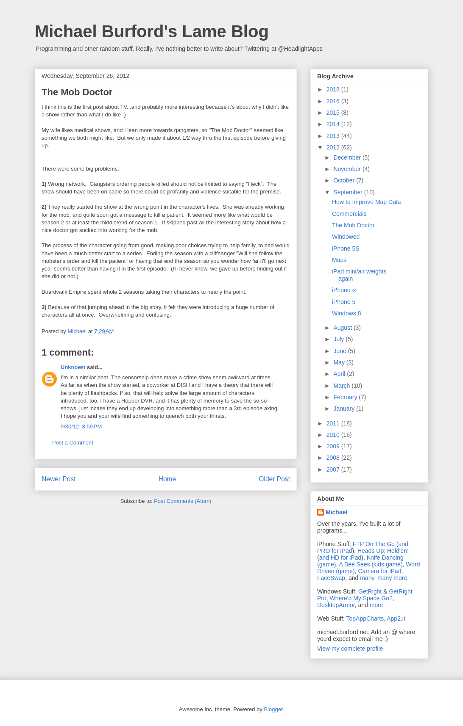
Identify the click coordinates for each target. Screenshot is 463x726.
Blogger (273, 709)
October (344, 180)
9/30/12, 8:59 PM (81, 426)
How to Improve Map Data (366, 202)
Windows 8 (346, 313)
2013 (333, 136)
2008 (333, 457)
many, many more (383, 577)
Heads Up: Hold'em (383, 550)
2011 (333, 423)
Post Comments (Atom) (182, 501)
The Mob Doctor (353, 225)
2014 (333, 124)
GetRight (370, 591)
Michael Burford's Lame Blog (152, 31)
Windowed (346, 236)
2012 (333, 147)
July (339, 339)
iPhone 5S (346, 248)
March (342, 385)
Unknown (73, 367)
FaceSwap (331, 577)
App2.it (396, 618)
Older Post (274, 479)
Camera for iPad (379, 571)
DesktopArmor (336, 605)
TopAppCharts (365, 618)
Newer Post (59, 479)
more (376, 605)
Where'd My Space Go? (361, 598)
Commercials (349, 213)
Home (167, 479)
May (339, 362)
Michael (336, 512)
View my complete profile (350, 648)
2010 (333, 434)
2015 (333, 112)
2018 (333, 89)
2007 (333, 469)
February (346, 397)
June (340, 351)
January (344, 408)
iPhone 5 (343, 301)
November (347, 169)
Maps (339, 260)
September (348, 192)
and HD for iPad (340, 557)
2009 (333, 446)
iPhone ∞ (344, 290)
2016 (333, 101)
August (343, 327)
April (340, 373)
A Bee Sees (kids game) (370, 564)
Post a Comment (72, 442)
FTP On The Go (374, 544)
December (347, 157)
